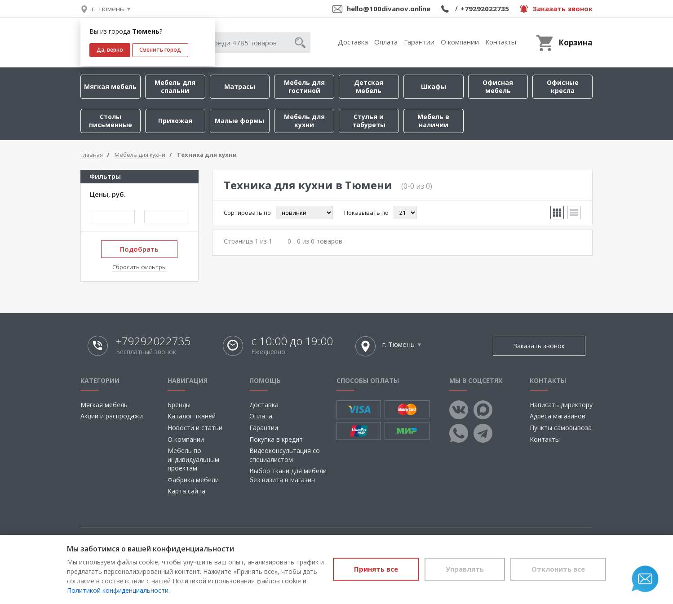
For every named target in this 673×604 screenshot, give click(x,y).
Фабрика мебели (193, 479)
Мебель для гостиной (304, 86)
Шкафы (433, 86)
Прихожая (175, 120)
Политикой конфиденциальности (117, 590)
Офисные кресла (563, 86)
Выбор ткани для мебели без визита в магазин (288, 475)
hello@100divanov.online (388, 8)
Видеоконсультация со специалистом (284, 455)
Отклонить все (558, 568)
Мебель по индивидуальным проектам (193, 459)
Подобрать (139, 248)
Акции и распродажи (111, 416)
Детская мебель (368, 86)
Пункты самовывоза (561, 427)
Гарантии (419, 41)
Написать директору (561, 404)
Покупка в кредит (276, 439)
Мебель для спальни (175, 86)
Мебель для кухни (304, 120)
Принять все (376, 568)
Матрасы (239, 86)
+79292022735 (484, 8)
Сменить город (160, 49)
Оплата (386, 41)
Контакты (500, 41)
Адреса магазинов (557, 416)
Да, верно (110, 49)
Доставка (353, 41)
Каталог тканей (192, 416)
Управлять (465, 568)
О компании (460, 41)
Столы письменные (110, 120)
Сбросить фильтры (139, 267)
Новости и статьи (195, 427)
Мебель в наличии (433, 120)
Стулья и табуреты (368, 120)
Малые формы (239, 120)
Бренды (179, 404)
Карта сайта (186, 491)
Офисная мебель (498, 86)
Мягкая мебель (110, 86)
